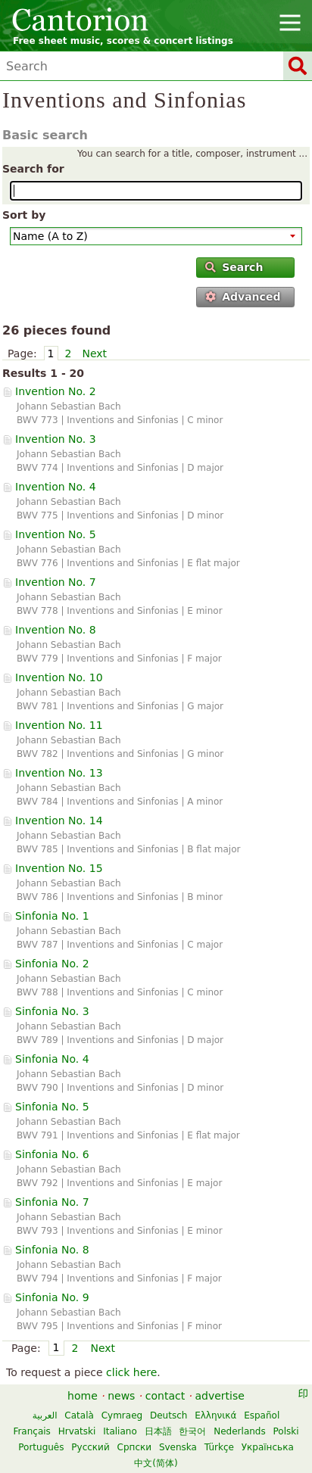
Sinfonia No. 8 (52, 1250)
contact (165, 1396)
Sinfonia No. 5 (52, 1107)
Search (234, 267)
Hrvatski (77, 1431)
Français (31, 1431)
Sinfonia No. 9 (52, 1297)
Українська (268, 1447)
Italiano (120, 1431)
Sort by (23, 215)
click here (131, 1372)
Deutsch (168, 1415)
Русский (90, 1447)
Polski (286, 1431)
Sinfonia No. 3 (52, 1011)
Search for (33, 169)
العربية (45, 1415)
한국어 (192, 1431)
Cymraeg (121, 1415)
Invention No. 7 (55, 582)
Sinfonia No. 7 (52, 1202)
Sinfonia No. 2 (52, 964)
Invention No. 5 (55, 534)
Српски (134, 1447)
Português (41, 1447)
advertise (220, 1396)
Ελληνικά (215, 1415)
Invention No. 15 (59, 868)
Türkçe (219, 1447)
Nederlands (239, 1431)
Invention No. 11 (59, 725)
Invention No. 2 (55, 391)
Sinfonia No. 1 (52, 916)
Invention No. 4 (55, 487)
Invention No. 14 (59, 820)
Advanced (243, 297)
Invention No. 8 (55, 630)
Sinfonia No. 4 (52, 1059)
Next (94, 353)
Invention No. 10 (59, 677)
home (82, 1396)
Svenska (178, 1447)
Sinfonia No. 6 (52, 1154)
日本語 (158, 1431)
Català (78, 1415)
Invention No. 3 (55, 439)
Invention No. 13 (59, 773)
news (121, 1396)
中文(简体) (155, 1463)
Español (261, 1415)
